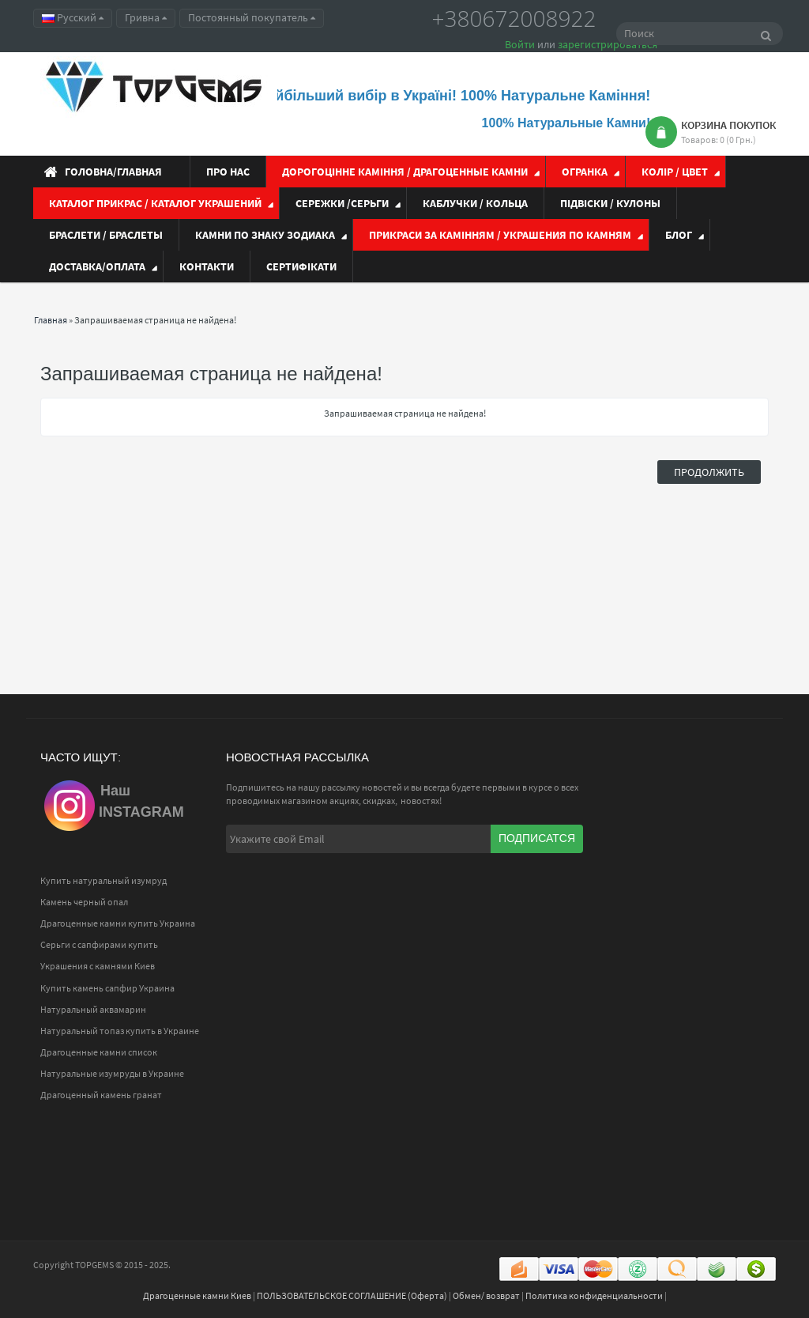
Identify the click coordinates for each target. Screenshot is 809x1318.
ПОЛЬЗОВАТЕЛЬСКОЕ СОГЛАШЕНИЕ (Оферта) (352, 1295)
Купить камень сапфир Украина (107, 988)
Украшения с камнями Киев (97, 966)
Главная (50, 320)
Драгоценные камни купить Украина (117, 923)
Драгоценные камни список (98, 1052)
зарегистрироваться (607, 44)
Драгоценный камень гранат (101, 1095)
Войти (520, 44)
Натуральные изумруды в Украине (112, 1073)
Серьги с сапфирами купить (99, 944)
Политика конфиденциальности (594, 1295)
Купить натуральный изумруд (103, 880)
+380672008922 (514, 18)
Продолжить (709, 472)
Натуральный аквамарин (93, 1009)
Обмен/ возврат (486, 1295)
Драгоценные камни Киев (197, 1295)
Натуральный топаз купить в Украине (119, 1031)
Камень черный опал (84, 902)
